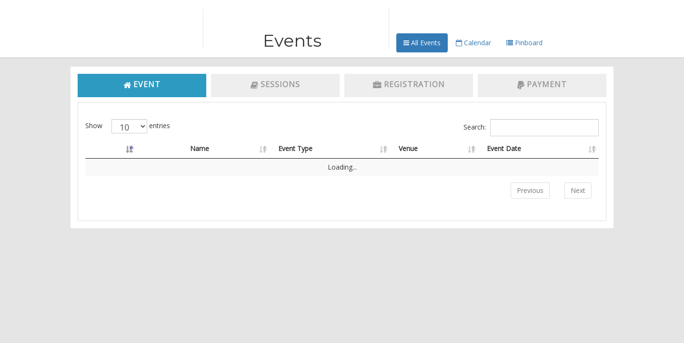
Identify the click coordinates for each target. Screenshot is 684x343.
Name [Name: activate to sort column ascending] (199, 148)
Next (578, 190)
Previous (530, 190)
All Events (422, 42)
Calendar (473, 42)
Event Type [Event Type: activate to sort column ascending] (295, 148)
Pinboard (524, 42)
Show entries (127, 126)
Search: (531, 127)
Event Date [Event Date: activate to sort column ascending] (504, 148)
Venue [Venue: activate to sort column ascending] (408, 148)
